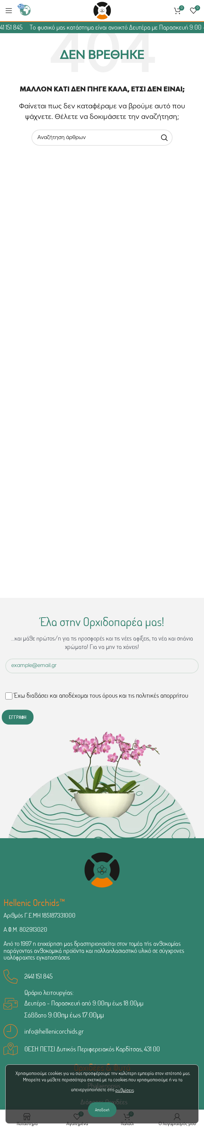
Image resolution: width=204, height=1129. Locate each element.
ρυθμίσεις (124, 1090)
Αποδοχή (102, 1109)
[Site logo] (102, 11)
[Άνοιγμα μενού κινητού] (9, 11)
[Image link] (102, 870)
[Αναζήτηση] (102, 138)
